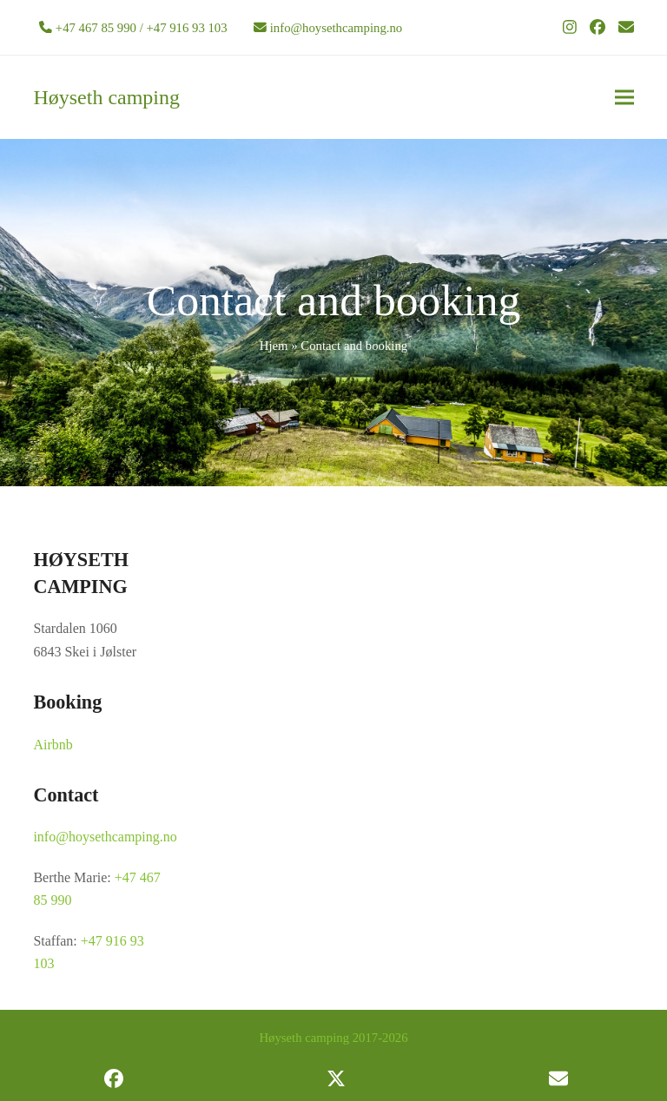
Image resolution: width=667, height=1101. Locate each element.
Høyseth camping (106, 97)
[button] (624, 97)
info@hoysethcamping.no (336, 28)
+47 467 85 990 (96, 28)
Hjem (274, 346)
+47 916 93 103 (186, 28)
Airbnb (52, 744)
